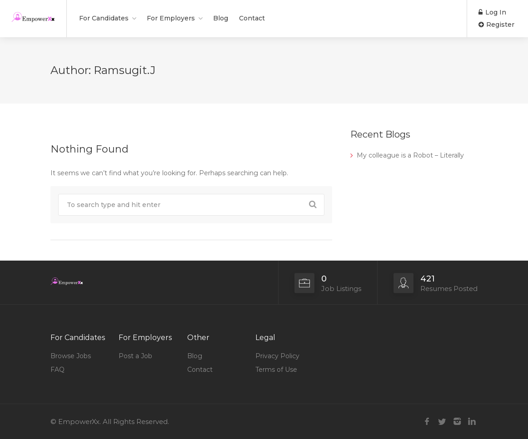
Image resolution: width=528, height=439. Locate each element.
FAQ (57, 369)
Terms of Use (276, 369)
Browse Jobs (70, 356)
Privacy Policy (277, 356)
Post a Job (135, 356)
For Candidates (104, 18)
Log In (492, 12)
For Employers (171, 18)
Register (496, 24)
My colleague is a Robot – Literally (410, 155)
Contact (252, 18)
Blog (220, 18)
